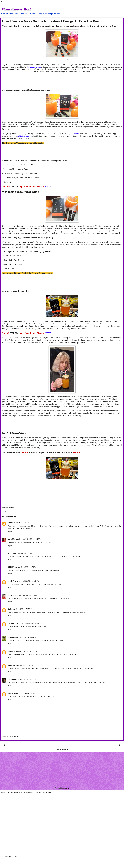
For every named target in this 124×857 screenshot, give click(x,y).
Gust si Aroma (13, 693)
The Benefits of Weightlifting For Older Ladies (23, 143)
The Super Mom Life (15, 623)
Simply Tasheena (14, 581)
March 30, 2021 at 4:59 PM (30, 581)
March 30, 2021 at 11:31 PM (26, 637)
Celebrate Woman (14, 595)
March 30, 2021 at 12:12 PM (31, 539)
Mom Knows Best (16, 9)
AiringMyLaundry (14, 539)
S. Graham (12, 637)
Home (62, 745)
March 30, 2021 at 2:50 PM (27, 567)
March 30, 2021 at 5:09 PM (30, 595)
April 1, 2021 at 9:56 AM (27, 693)
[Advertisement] (62, 80)
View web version (62, 749)
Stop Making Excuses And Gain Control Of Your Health (27, 273)
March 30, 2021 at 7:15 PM (22, 609)
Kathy (10, 609)
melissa (10, 523)
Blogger (66, 788)
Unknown (11, 665)
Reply (10, 532)
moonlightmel (13, 651)
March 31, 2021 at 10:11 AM (25, 665)
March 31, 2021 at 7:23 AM (27, 651)
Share (5, 511)
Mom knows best (10, 856)
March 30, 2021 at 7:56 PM (33, 623)
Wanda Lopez (13, 679)
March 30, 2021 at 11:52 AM (23, 523)
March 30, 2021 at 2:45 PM (25, 553)
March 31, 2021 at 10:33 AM (28, 679)
